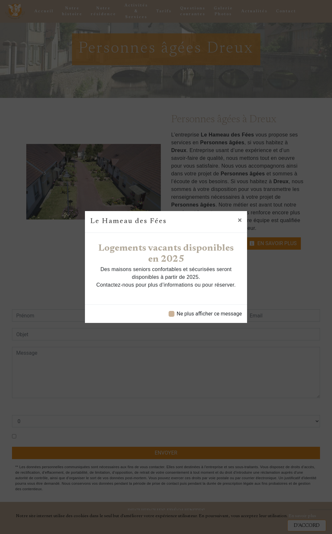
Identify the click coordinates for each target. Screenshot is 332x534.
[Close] (239, 220)
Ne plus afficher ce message (209, 314)
